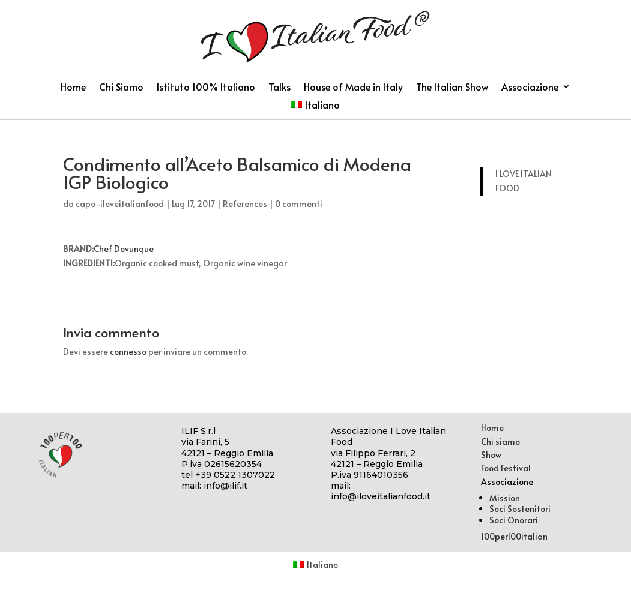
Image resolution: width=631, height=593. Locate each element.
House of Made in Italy (353, 87)
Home (73, 87)
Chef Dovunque (124, 248)
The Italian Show (452, 87)
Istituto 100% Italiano (206, 87)
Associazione (529, 87)
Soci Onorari (513, 520)
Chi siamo (500, 441)
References (245, 203)
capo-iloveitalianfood (120, 203)
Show (491, 454)
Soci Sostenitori (520, 508)
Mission (504, 498)
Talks (279, 87)
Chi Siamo (121, 87)
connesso (128, 351)
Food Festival (506, 468)
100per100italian (514, 536)
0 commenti (298, 203)
